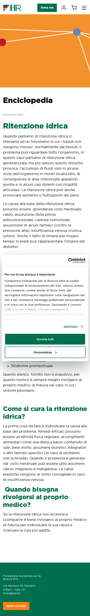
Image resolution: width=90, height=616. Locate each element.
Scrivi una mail (16, 605)
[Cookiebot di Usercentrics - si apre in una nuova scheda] (67, 260)
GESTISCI (71, 326)
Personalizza (45, 352)
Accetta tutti (45, 339)
